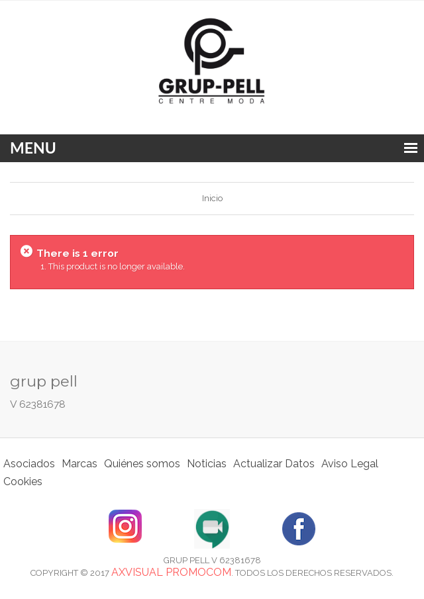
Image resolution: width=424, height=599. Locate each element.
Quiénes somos (142, 463)
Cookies (22, 481)
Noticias (207, 463)
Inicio (212, 198)
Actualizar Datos (274, 463)
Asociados (29, 463)
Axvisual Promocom (171, 572)
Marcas (79, 463)
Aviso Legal (349, 463)
